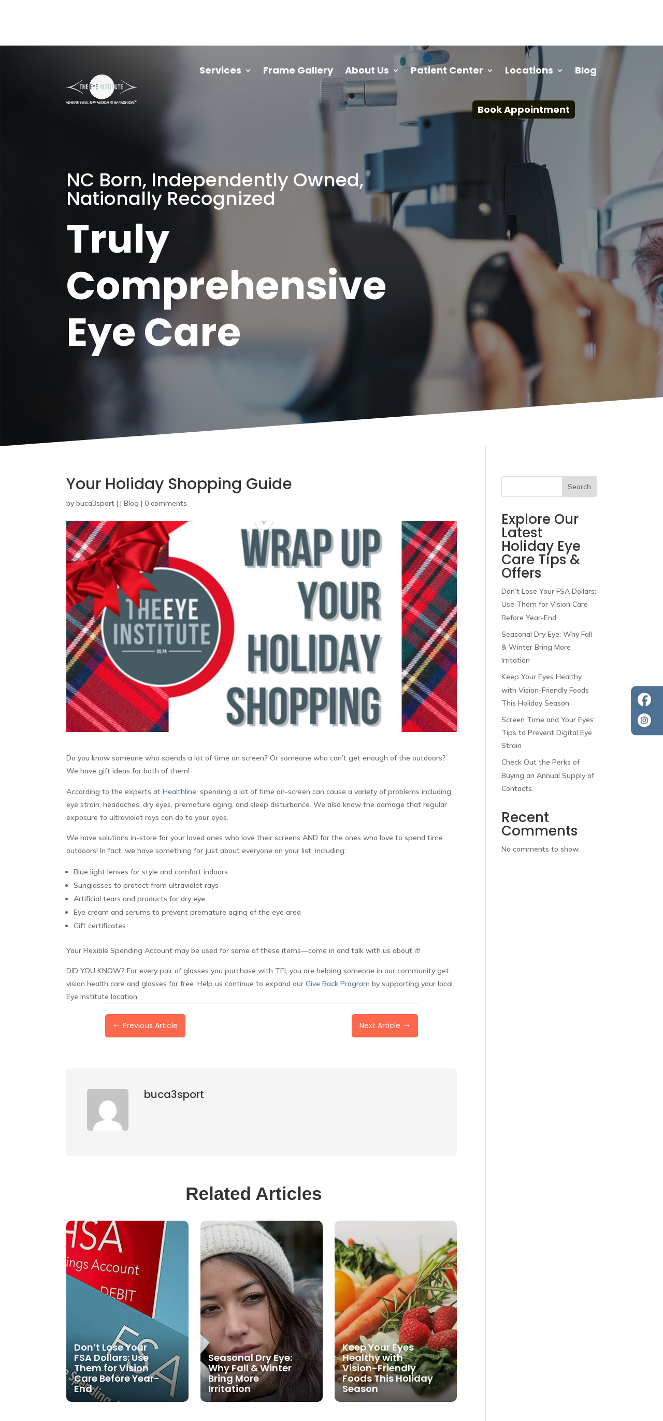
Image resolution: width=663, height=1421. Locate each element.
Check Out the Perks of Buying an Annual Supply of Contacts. (547, 729)
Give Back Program (338, 938)
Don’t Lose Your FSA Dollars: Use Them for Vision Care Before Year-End (548, 558)
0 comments (166, 457)
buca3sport (95, 457)
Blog (131, 457)
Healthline (179, 746)
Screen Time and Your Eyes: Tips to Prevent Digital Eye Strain (548, 687)
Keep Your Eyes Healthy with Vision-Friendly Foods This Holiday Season (545, 644)
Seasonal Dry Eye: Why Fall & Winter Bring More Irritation (546, 601)
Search (579, 441)
